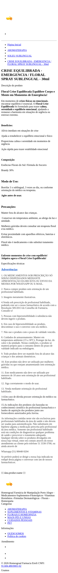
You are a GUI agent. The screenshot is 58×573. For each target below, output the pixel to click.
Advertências (9, 269)
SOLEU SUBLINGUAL (19, 55)
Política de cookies (16, 536)
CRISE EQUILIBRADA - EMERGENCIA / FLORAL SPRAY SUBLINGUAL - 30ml (29, 62)
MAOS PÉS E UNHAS (19, 517)
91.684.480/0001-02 (11, 566)
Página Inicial (14, 44)
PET (9, 523)
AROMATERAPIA (17, 50)
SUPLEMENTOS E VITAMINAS (24, 512)
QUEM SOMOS (15, 533)
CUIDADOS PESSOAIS (19, 520)
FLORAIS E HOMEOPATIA (21, 514)
